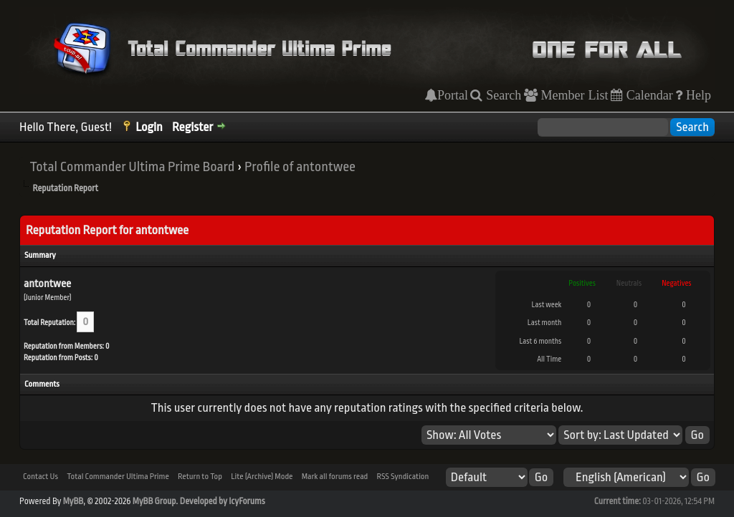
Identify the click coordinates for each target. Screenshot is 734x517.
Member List (573, 95)
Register (192, 127)
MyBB (73, 501)
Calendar (648, 95)
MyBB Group (154, 501)
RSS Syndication (402, 476)
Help (696, 95)
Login (149, 127)
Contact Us (40, 476)
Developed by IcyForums (222, 501)
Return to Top (200, 476)
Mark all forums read (335, 476)
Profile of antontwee (300, 167)
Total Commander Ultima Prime (118, 476)
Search (501, 95)
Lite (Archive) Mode (261, 476)
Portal (452, 95)
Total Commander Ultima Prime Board (131, 167)
